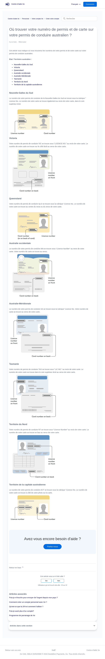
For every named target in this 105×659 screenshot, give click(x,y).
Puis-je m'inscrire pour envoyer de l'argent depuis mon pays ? (33, 598)
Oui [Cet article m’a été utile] (46, 581)
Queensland (18, 70)
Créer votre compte (52, 19)
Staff (53, 650)
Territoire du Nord (21, 82)
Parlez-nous (52, 546)
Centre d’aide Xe (13, 19)
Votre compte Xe (37, 19)
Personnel (25, 19)
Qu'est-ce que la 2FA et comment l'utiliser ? (26, 606)
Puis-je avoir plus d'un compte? (21, 611)
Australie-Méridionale (22, 76)
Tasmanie (17, 79)
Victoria (17, 67)
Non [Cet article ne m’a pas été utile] (58, 581)
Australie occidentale (22, 73)
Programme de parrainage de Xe (22, 615)
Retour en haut (16, 567)
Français (76, 4)
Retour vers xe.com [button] (13, 650)
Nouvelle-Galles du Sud (23, 64)
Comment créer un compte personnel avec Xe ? (28, 602)
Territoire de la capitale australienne (28, 84)
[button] (91, 4)
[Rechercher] (79, 18)
